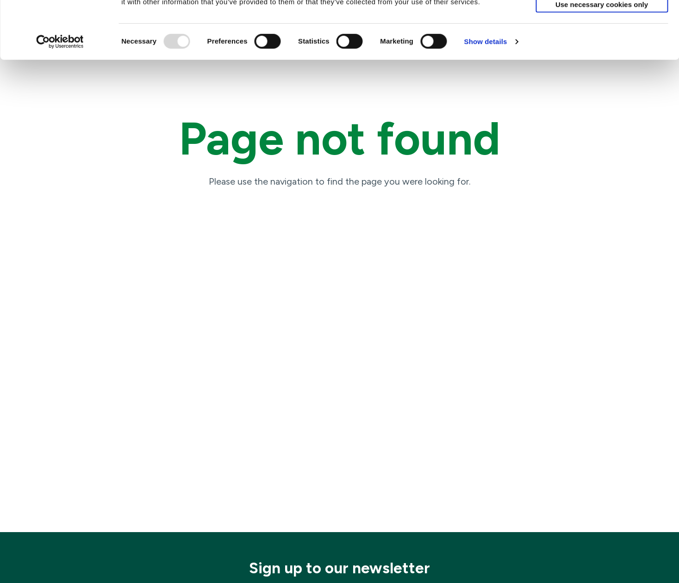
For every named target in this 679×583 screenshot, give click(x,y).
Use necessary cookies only (601, 58)
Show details (485, 95)
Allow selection (601, 39)
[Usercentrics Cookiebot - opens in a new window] (59, 96)
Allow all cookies (602, 19)
